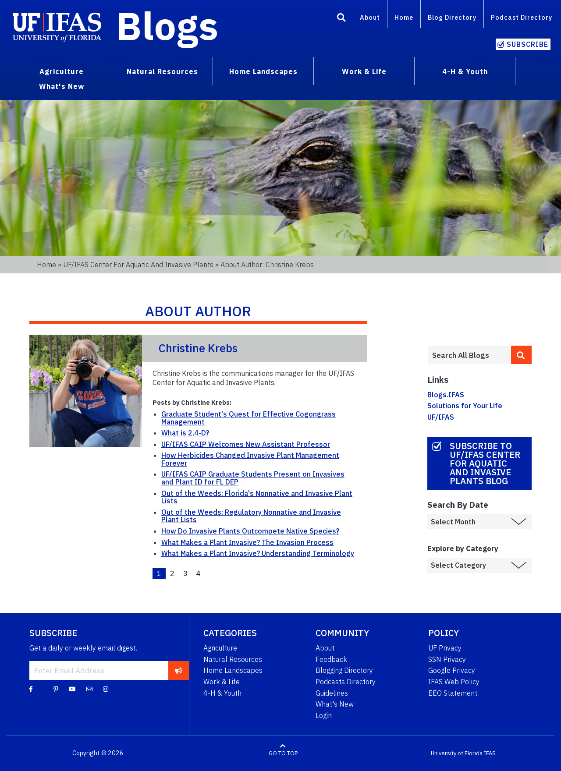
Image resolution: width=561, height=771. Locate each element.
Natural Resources (232, 659)
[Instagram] (105, 688)
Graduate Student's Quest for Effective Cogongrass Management (248, 418)
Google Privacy (451, 670)
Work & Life (221, 681)
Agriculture (220, 648)
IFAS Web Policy (453, 681)
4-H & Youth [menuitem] (465, 71)
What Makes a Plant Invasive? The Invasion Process (247, 542)
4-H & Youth (222, 693)
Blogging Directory (344, 670)
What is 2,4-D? (185, 432)
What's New (335, 704)
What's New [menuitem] (61, 86)
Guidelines (332, 693)
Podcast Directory (521, 17)
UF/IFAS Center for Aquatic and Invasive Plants (138, 264)
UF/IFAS (440, 417)
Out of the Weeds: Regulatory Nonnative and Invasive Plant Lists (251, 516)
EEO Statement (452, 693)
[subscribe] (178, 670)
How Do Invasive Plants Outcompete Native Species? (250, 531)
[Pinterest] (55, 688)
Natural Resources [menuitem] (162, 71)
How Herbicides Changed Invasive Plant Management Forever (250, 459)
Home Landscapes (233, 670)
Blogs (167, 25)
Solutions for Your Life (464, 405)
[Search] (341, 19)
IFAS (490, 753)
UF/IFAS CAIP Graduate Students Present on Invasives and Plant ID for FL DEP (252, 478)
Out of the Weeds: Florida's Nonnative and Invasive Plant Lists (256, 497)
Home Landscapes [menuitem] (263, 71)
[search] (521, 355)
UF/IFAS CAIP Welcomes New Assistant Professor (245, 444)
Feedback (331, 659)
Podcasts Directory (346, 681)
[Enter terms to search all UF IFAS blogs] (469, 355)
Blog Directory (452, 17)
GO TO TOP (283, 753)
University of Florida (457, 753)
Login (324, 715)
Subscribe (527, 44)
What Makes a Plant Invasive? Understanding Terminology (257, 553)
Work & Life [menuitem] (364, 71)
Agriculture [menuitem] (61, 71)
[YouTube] (72, 688)
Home (403, 17)
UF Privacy (445, 648)
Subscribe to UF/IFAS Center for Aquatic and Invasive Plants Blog (485, 463)
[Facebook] (30, 688)
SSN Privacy (447, 659)
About (370, 17)
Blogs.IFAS (445, 394)
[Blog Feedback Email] (89, 688)
